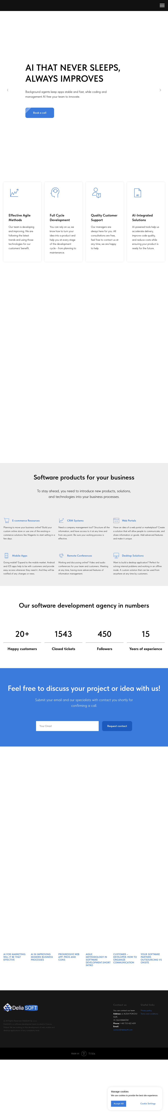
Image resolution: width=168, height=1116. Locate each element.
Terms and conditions (149, 1013)
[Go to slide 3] (87, 154)
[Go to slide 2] (84, 154)
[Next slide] (160, 90)
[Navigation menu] (162, 5)
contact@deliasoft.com (122, 1029)
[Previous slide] (7, 90)
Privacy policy (146, 1010)
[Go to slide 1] (81, 154)
